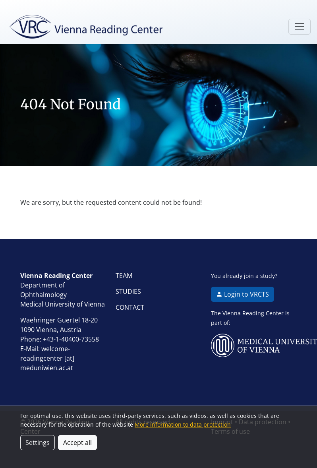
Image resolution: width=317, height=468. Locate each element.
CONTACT (130, 307)
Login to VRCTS (242, 294)
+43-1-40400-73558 (71, 339)
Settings (37, 442)
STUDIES (128, 291)
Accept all (77, 442)
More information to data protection (183, 424)
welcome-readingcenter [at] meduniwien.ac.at (47, 358)
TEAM (124, 275)
